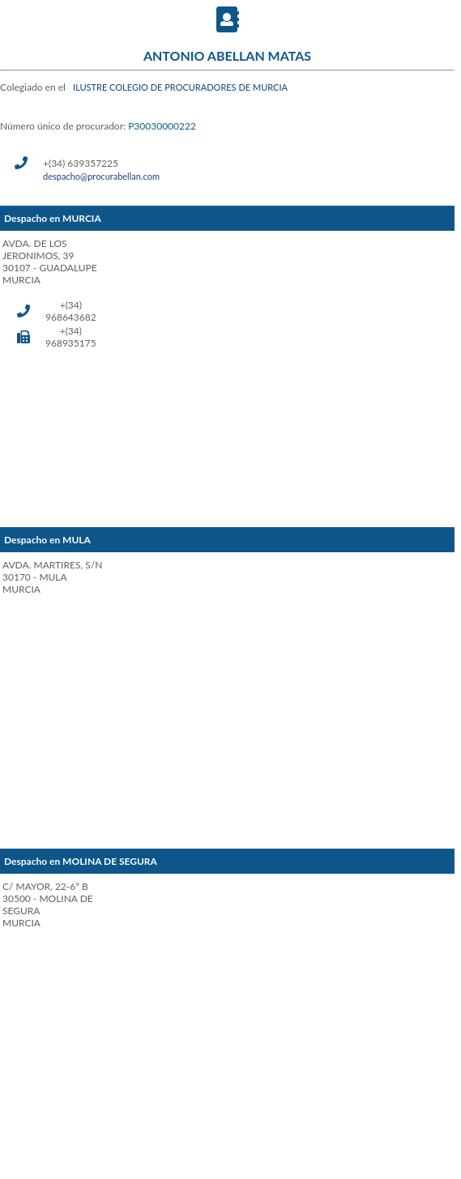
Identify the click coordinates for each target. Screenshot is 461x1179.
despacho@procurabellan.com (101, 176)
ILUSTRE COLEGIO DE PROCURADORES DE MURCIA (180, 87)
